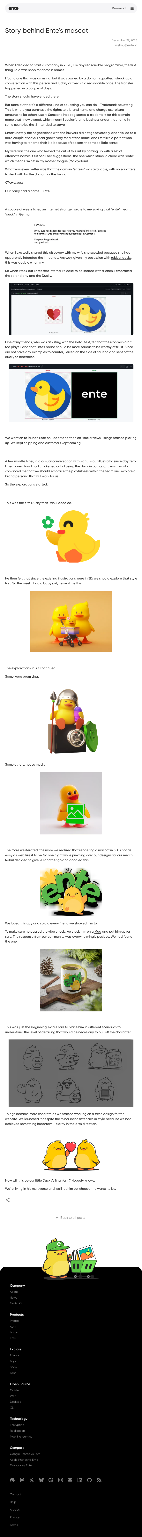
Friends (14, 1355)
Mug (97, 931)
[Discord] (12, 1480)
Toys (13, 1361)
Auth (13, 1326)
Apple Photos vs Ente (24, 1459)
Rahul (84, 461)
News (13, 1297)
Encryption (17, 1425)
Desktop (15, 1401)
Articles (15, 1509)
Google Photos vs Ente (25, 1454)
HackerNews (91, 438)
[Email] (70, 1480)
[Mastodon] (22, 1480)
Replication (17, 1430)
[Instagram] (60, 1480)
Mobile (14, 1390)
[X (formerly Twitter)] (31, 1480)
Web (13, 1396)
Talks (13, 1373)
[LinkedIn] (80, 1480)
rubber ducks (121, 257)
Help (13, 1502)
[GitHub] (89, 1480)
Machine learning (21, 1436)
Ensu (13, 1338)
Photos (14, 1320)
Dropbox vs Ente (21, 1465)
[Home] (13, 8)
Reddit (56, 438)
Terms (14, 1525)
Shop (13, 1367)
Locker (14, 1332)
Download (118, 8)
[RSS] (99, 1480)
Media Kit (16, 1303)
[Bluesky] (41, 1480)
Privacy (15, 1517)
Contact (15, 1494)
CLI (12, 1407)
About (14, 1291)
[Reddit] (51, 1480)
